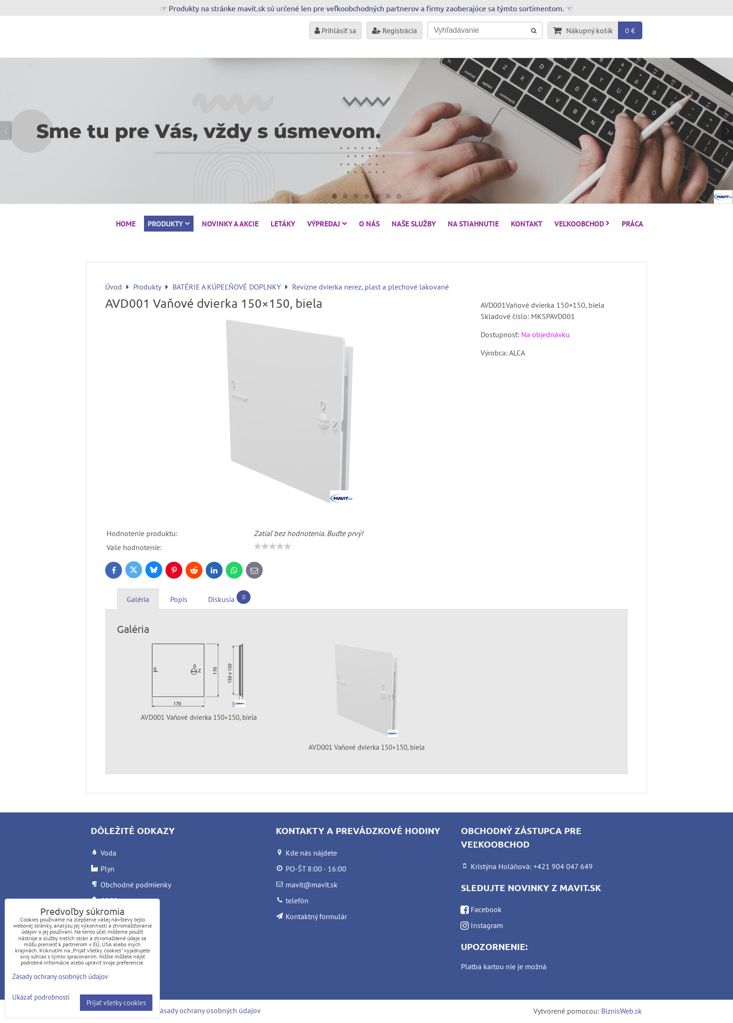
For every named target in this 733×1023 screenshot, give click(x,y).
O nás (369, 223)
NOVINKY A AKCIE (230, 223)
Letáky (283, 223)
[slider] (272, 546)
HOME (126, 223)
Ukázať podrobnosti (41, 997)
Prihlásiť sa (335, 30)
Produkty (169, 223)
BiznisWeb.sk (621, 1011)
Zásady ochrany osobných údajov (208, 1010)
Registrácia (394, 30)
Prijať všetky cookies (116, 1002)
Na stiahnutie (473, 223)
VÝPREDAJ (327, 223)
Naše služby (414, 223)
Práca (632, 223)
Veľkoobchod (582, 223)
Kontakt (526, 223)
